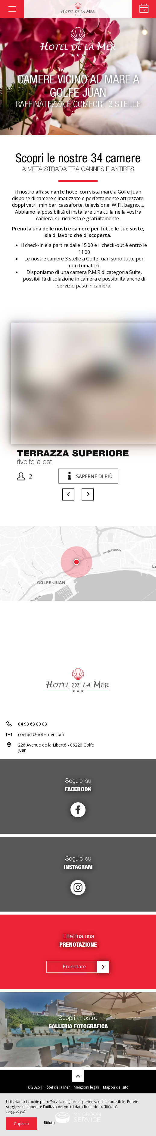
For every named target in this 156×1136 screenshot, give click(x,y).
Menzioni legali (86, 1087)
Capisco (21, 1123)
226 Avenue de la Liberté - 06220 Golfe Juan (56, 747)
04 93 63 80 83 (32, 724)
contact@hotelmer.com (41, 734)
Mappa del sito (116, 1087)
